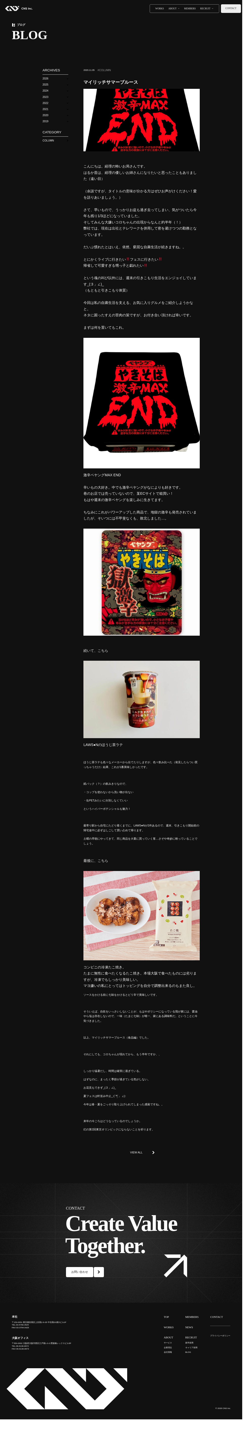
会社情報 (168, 1352)
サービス (168, 1343)
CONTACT (216, 1316)
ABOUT (172, 8)
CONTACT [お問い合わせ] (230, 8)
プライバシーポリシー (220, 1336)
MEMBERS (190, 8)
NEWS (189, 1327)
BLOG (188, 1352)
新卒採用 (189, 1343)
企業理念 (168, 1348)
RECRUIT (205, 8)
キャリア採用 (191, 1348)
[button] (55, 78)
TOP (166, 1316)
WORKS (159, 8)
